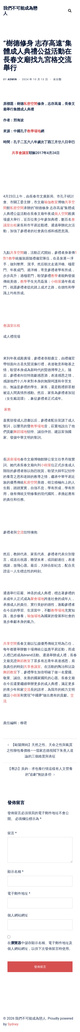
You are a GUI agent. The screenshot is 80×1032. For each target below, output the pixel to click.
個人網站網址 (17, 915)
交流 (20, 532)
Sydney (12, 1024)
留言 (12, 833)
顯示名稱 (15, 872)
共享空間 (17, 253)
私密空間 (30, 104)
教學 (54, 276)
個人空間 (61, 214)
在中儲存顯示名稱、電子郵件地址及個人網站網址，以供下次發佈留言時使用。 (39, 946)
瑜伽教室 (51, 202)
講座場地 (13, 459)
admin (12, 79)
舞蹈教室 (24, 661)
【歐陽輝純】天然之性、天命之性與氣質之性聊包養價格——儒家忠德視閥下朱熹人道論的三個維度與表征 (40, 750)
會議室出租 (11, 326)
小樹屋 (56, 281)
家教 (7, 409)
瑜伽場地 (34, 616)
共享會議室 (20, 153)
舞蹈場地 (20, 432)
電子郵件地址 (18, 893)
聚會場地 (37, 599)
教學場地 (34, 131)
